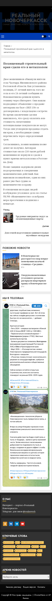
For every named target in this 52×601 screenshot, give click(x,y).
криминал (32, 550)
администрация (20, 550)
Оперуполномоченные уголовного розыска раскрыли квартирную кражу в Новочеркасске (34, 279)
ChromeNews (39, 595)
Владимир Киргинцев (28, 554)
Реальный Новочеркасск (26, 18)
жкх (39, 554)
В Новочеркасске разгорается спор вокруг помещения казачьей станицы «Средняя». (34, 260)
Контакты (41, 587)
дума (43, 546)
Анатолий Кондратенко (11, 554)
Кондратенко (8, 550)
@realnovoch (29, 511)
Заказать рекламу (13, 587)
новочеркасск (9, 542)
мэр (40, 550)
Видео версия (29, 587)
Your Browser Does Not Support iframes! (26, 395)
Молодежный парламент (12, 558)
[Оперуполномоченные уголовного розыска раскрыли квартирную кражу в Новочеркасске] (10, 280)
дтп (18, 542)
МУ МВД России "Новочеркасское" (32, 542)
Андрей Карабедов (23, 546)
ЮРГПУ (35, 546)
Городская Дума (9, 546)
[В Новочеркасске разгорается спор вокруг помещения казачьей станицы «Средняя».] (10, 261)
